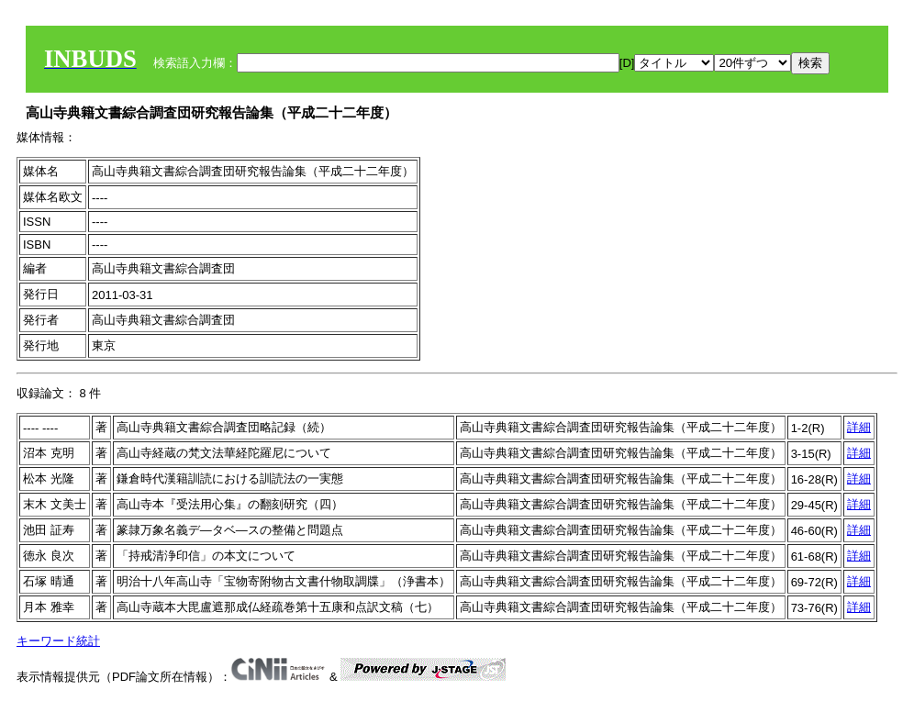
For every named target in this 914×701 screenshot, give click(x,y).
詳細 (859, 427)
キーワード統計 (58, 641)
